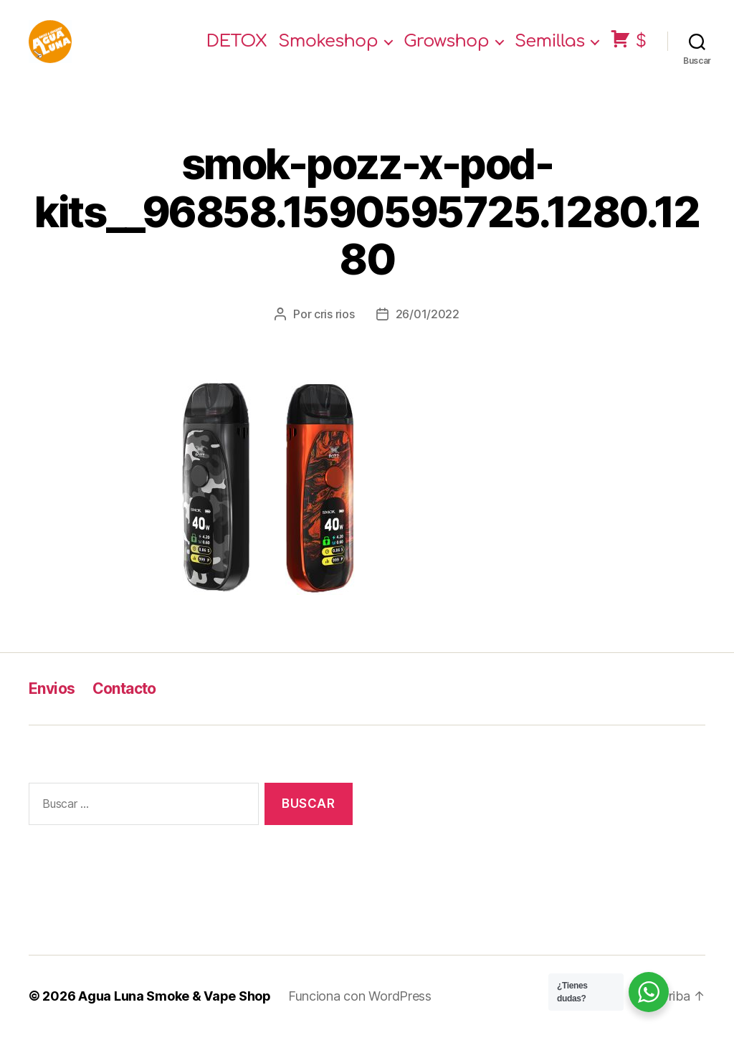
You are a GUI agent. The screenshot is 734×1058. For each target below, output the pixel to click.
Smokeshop (328, 52)
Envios (52, 710)
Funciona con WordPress (360, 1017)
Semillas (550, 52)
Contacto (124, 710)
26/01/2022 (427, 335)
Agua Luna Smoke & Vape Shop (174, 1017)
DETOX (236, 52)
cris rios (334, 335)
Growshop (446, 52)
